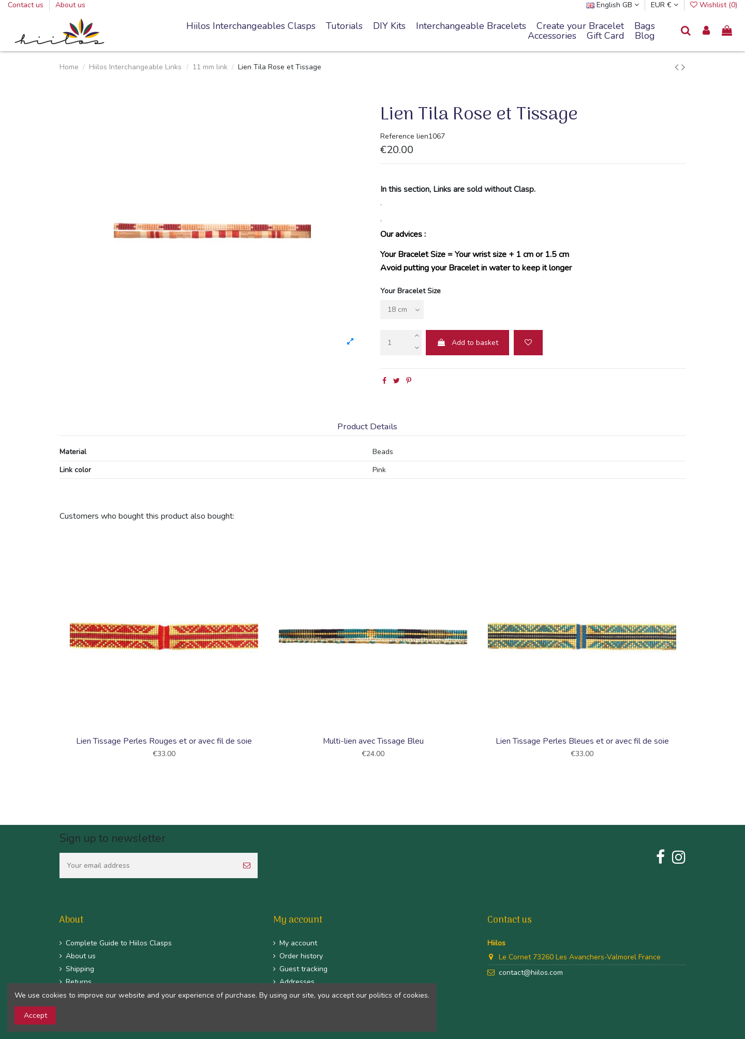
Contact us (27, 5)
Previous (58, 652)
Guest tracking (303, 969)
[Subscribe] (247, 865)
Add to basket (467, 343)
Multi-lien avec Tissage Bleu (373, 741)
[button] (471, 26)
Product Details (367, 426)
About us (70, 5)
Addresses (297, 982)
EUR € (664, 5)
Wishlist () (713, 5)
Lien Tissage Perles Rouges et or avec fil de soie (164, 741)
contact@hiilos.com (531, 972)
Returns (79, 982)
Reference (397, 136)
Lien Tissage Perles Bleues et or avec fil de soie (582, 741)
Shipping (80, 969)
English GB (612, 5)
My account (298, 943)
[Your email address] (147, 865)
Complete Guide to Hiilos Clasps (119, 943)
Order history (301, 956)
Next (687, 652)
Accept (35, 1015)
